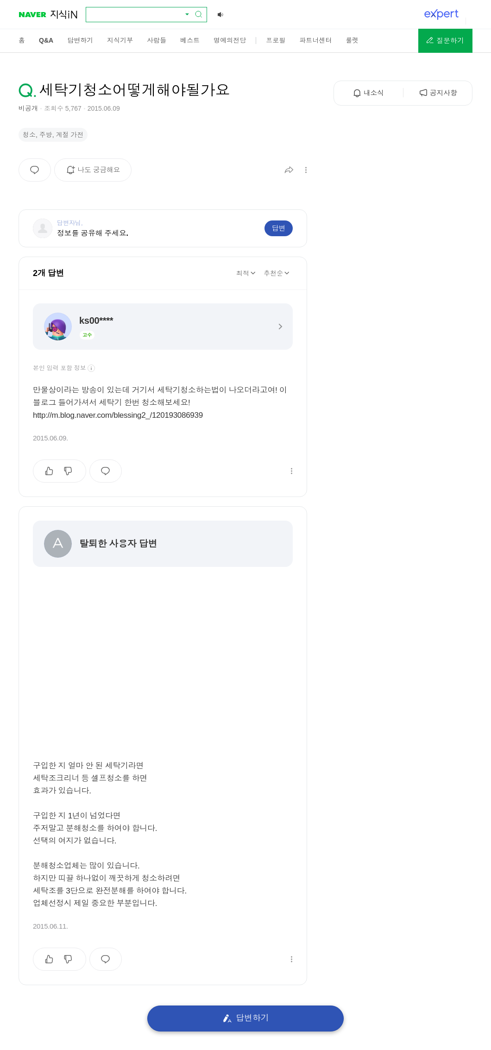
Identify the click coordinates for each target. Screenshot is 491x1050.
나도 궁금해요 (96, 173)
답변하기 (245, 1018)
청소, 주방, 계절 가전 (53, 134)
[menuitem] (22, 40)
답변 (278, 228)
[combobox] (141, 14)
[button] (445, 41)
